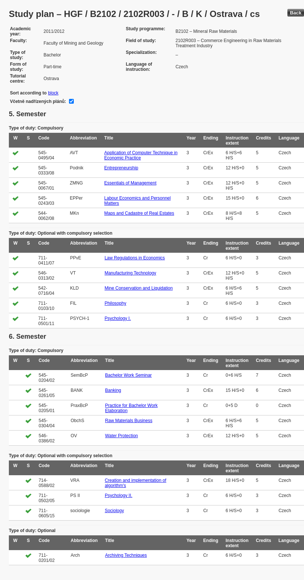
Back (295, 12)
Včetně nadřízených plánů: (38, 101)
